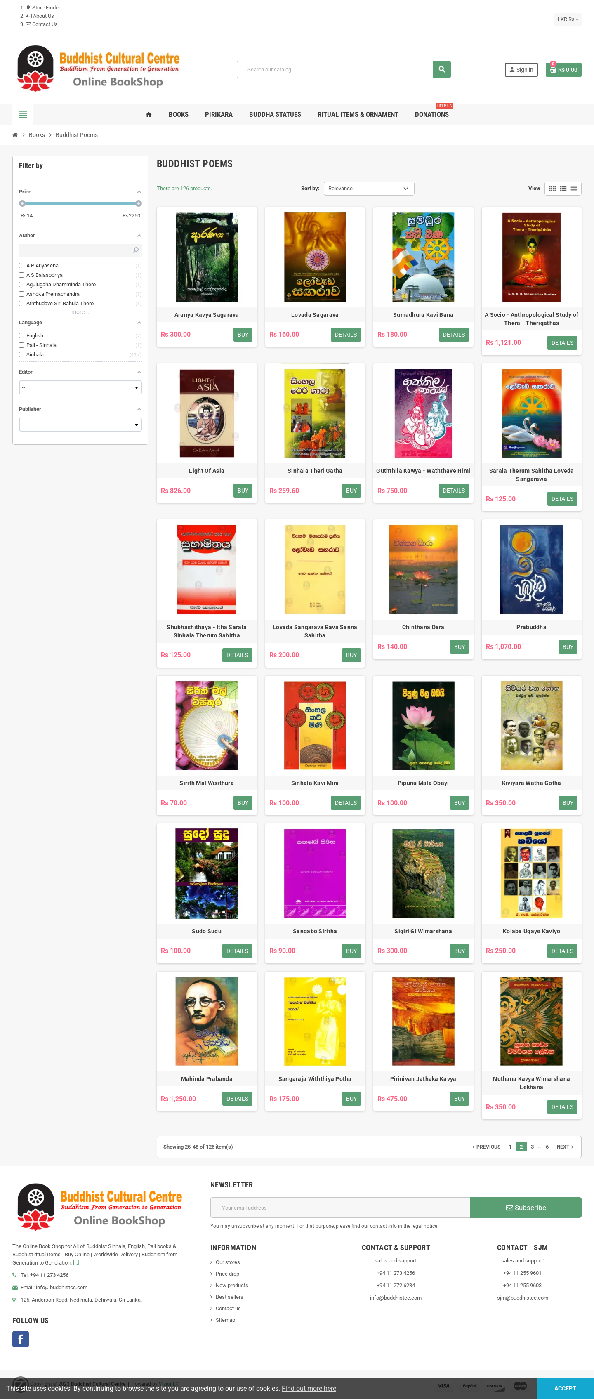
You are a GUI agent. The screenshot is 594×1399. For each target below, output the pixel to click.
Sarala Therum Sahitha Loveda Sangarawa (531, 474)
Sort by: (310, 188)
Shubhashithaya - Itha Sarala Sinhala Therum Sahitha (207, 631)
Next (566, 1147)
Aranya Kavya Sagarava (206, 314)
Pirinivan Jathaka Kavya (423, 1079)
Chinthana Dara (423, 627)
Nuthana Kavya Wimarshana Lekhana (531, 1083)
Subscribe (526, 1207)
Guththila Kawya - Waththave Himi (423, 470)
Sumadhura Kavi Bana (423, 314)
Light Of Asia (206, 470)
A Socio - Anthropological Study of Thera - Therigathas (532, 318)
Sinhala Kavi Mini (315, 783)
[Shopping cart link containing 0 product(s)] (564, 70)
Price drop (227, 1274)
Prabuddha (531, 627)
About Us (40, 16)
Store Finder (43, 8)
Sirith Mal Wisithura (206, 783)
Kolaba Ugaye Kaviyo (531, 931)
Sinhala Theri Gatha (315, 470)
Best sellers (229, 1297)
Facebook (20, 1339)
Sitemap (225, 1320)
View (534, 188)
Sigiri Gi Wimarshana (423, 931)
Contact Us (42, 24)
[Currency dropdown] (568, 19)
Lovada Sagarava (315, 314)
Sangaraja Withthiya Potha (315, 1079)
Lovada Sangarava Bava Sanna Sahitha (315, 631)
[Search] (344, 69)
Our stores (228, 1262)
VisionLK (169, 1384)
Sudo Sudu (207, 931)
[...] (76, 1263)
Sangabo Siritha (315, 931)
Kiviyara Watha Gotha (531, 783)
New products (232, 1285)
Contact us (228, 1308)
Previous (485, 1147)
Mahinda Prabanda (207, 1079)
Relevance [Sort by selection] (340, 188)
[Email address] (340, 1207)
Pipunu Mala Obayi (423, 783)
